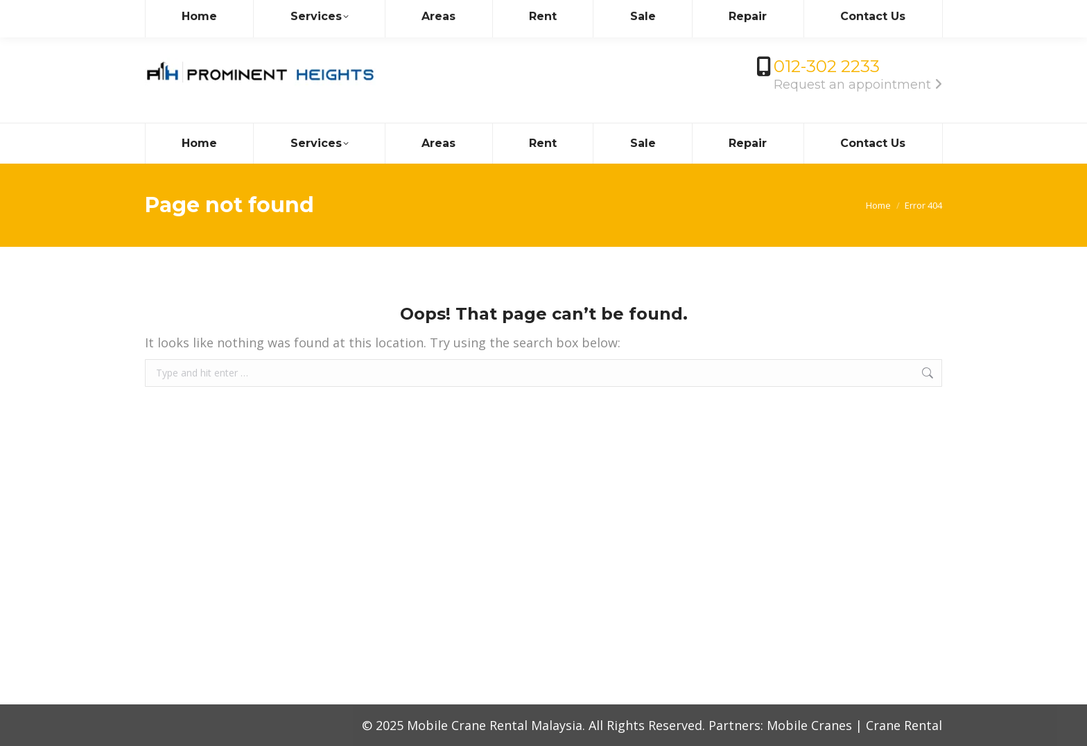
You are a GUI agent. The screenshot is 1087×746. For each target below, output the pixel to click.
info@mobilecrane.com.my (223, 12)
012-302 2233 (827, 66)
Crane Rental (904, 725)
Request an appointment (858, 84)
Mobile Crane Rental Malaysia (494, 725)
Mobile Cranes (809, 725)
